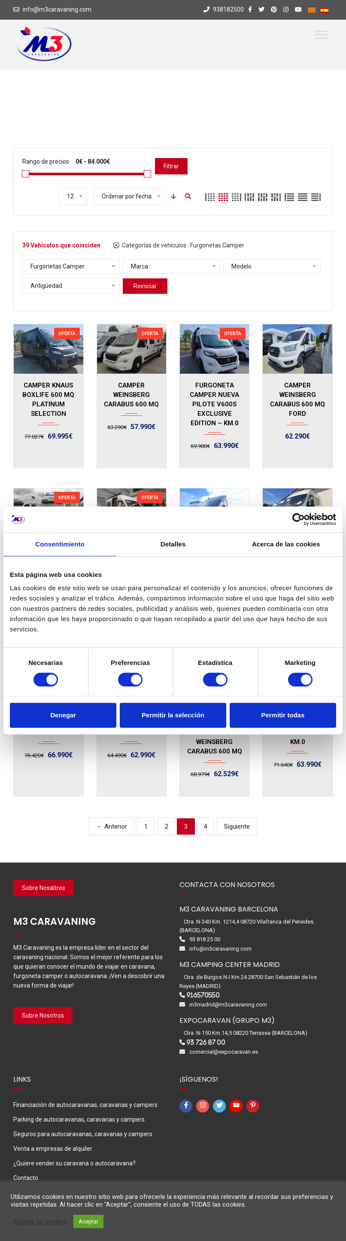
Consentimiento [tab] (60, 544)
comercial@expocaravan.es (223, 1052)
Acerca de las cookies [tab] (286, 544)
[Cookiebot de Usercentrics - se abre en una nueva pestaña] (298, 519)
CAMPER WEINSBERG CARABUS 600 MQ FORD (297, 399)
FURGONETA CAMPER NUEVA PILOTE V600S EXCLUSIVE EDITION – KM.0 (214, 404)
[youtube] (237, 1106)
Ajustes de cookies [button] (40, 1222)
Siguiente (237, 826)
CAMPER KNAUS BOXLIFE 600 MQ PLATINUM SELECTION (48, 399)
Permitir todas (282, 715)
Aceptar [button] (88, 1221)
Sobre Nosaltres (43, 887)
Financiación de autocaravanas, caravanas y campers (85, 1104)
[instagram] (204, 1106)
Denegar (63, 715)
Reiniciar (145, 286)
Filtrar (171, 166)
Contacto (25, 1177)
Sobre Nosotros (43, 1015)
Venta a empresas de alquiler (52, 1148)
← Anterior (111, 826)
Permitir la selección (173, 715)
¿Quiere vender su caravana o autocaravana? (74, 1163)
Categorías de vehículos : (178, 245)
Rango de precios (45, 161)
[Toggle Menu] (321, 34)
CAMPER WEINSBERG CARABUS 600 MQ (131, 394)
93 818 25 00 (204, 939)
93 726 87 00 (205, 1042)
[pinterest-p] (254, 1106)
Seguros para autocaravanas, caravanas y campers (82, 1134)
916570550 (203, 995)
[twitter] (220, 1106)
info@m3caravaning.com (57, 9)
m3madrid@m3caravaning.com (228, 1004)
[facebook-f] (187, 1106)
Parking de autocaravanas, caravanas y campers (79, 1119)
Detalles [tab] (173, 544)
